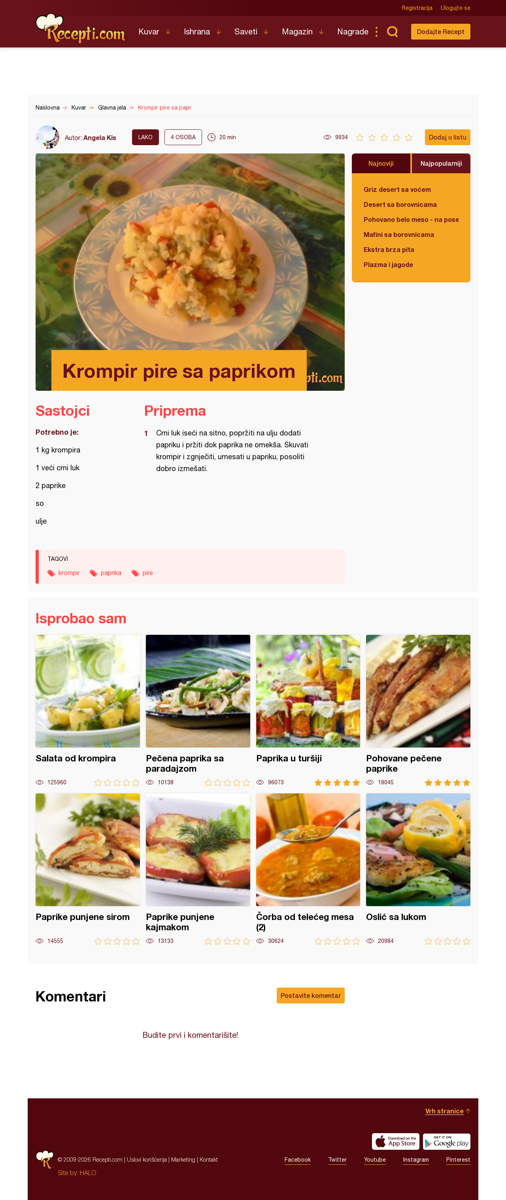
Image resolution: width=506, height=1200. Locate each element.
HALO (88, 1172)
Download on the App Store (395, 1141)
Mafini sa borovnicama (399, 234)
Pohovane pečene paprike (418, 710)
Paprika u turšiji (308, 710)
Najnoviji (381, 163)
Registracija (417, 8)
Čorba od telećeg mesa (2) (308, 869)
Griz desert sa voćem (397, 189)
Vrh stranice (444, 1111)
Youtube (375, 1159)
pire (148, 572)
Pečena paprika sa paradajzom (198, 710)
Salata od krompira (88, 710)
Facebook (298, 1159)
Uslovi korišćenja (147, 1159)
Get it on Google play (446, 1141)
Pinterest (458, 1159)
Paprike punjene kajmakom (198, 869)
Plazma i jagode (388, 264)
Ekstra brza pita (389, 249)
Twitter (337, 1159)
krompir (69, 572)
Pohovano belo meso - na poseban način (411, 219)
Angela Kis (99, 137)
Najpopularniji (441, 163)
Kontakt (209, 1159)
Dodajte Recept (440, 31)
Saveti (245, 31)
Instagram (416, 1159)
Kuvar (148, 31)
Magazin (297, 31)
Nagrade (352, 31)
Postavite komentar (311, 995)
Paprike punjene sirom (88, 869)
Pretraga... (392, 31)
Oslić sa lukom (418, 869)
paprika (111, 572)
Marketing (183, 1159)
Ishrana (197, 31)
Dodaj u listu (447, 137)
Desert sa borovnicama (400, 204)
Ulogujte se (455, 8)
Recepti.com (81, 28)
